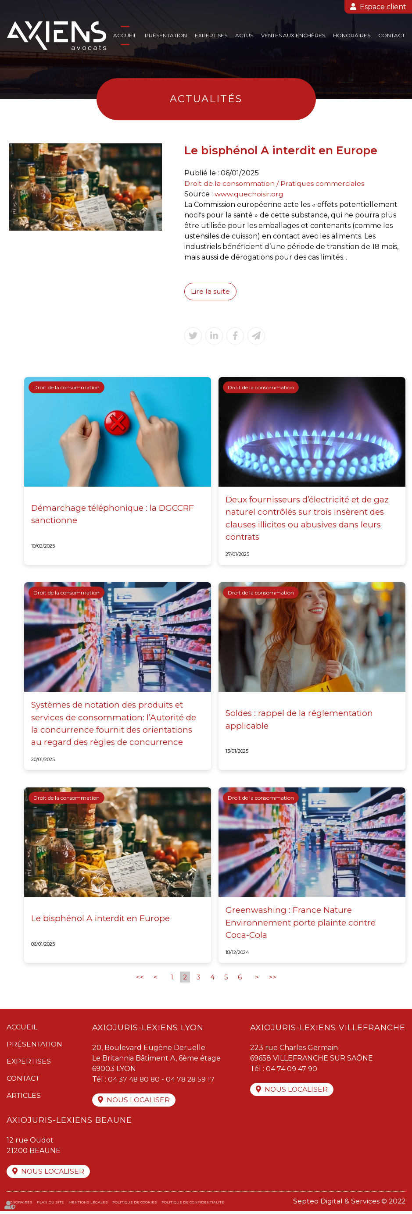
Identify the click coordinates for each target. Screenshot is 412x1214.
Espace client (383, 7)
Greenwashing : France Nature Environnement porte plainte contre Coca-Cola (301, 925)
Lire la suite (210, 291)
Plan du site (50, 1205)
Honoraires (351, 35)
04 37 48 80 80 (135, 1081)
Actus (244, 35)
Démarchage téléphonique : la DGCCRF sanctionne (113, 515)
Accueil (125, 35)
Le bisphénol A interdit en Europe (101, 920)
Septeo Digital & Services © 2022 (348, 1204)
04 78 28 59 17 (193, 1081)
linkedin (394, 625)
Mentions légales (88, 1205)
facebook (394, 590)
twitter (394, 607)
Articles (24, 1097)
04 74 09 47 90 (291, 1071)
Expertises (211, 35)
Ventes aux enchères (293, 35)
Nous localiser (139, 1102)
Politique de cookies (134, 1205)
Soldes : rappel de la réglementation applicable (300, 720)
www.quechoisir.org (249, 194)
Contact (391, 35)
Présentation (166, 35)
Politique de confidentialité (192, 1205)
